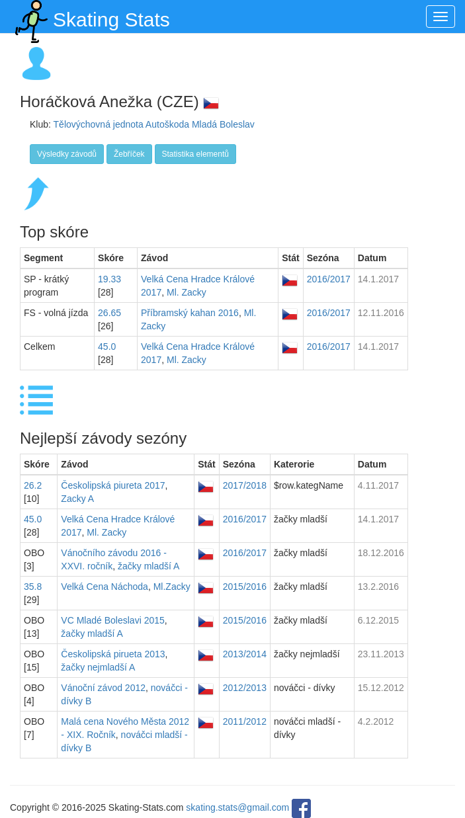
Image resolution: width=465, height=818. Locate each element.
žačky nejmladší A (98, 667)
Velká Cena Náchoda (104, 586)
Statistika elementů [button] (195, 154)
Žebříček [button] (129, 154)
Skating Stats (90, 16)
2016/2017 (329, 279)
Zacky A (77, 498)
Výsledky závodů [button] (67, 154)
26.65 (109, 312)
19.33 (109, 279)
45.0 (107, 346)
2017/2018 (245, 485)
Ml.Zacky (171, 586)
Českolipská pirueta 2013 (113, 654)
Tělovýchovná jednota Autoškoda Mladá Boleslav (154, 124)
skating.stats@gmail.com (237, 808)
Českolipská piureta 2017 (113, 485)
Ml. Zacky (186, 292)
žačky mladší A (148, 566)
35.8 (33, 586)
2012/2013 (245, 687)
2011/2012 (245, 721)
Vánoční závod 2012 (103, 687)
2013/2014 (245, 654)
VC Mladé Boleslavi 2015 (112, 620)
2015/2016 (245, 586)
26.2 (33, 485)
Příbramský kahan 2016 (190, 312)
